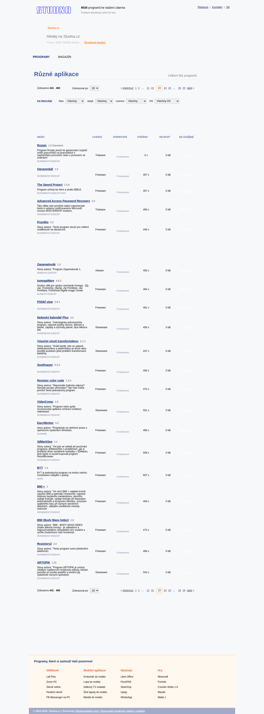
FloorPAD (126, 681)
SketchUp (126, 687)
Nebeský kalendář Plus (53, 317)
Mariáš (161, 692)
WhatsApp (126, 697)
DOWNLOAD (186, 155)
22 (152, 88)
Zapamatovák (46, 264)
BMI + (41, 486)
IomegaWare (45, 280)
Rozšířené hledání (95, 42)
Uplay (124, 692)
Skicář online (53, 687)
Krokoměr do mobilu (95, 676)
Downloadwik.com (87, 711)
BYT (40, 467)
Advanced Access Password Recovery (63, 201)
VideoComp (45, 401)
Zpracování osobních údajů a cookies (123, 711)
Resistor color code (50, 380)
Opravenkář (45, 169)
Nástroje (126, 670)
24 (165, 88)
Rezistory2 (44, 543)
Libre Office (127, 676)
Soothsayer (45, 364)
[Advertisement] (115, 119)
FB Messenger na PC (58, 697)
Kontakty (217, 7)
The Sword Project (49, 184)
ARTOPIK (43, 562)
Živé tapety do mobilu (95, 692)
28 (179, 88)
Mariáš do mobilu (93, 697)
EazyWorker (45, 423)
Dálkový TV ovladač (94, 687)
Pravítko (42, 222)
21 (148, 88)
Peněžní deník (54, 692)
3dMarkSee (44, 441)
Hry (160, 670)
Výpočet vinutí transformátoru (57, 341)
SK (228, 7)
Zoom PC (51, 681)
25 (169, 88)
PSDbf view (45, 301)
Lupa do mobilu (92, 681)
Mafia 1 (162, 697)
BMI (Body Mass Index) (53, 520)
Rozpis (42, 145)
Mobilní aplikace (95, 670)
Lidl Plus (51, 676)
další (189, 88)
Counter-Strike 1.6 (168, 687)
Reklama (203, 7)
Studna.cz (53, 28)
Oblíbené (52, 670)
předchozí (128, 88)
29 (184, 88)
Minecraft (163, 676)
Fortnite (162, 681)
